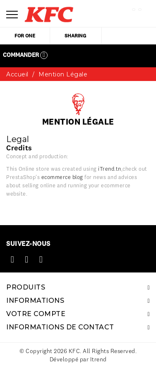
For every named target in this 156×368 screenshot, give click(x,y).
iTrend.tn (109, 168)
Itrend (98, 359)
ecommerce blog (62, 177)
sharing (75, 35)
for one (24, 35)
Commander (25, 55)
